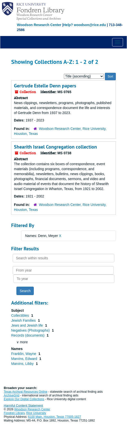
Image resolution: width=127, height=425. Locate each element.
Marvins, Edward (24, 359)
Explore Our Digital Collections (24, 399)
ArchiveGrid (11, 395)
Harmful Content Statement (23, 405)
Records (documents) (28, 335)
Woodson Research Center (39, 25)
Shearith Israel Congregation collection (55, 147)
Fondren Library (14, 413)
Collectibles (20, 315)
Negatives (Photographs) (31, 330)
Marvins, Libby (23, 364)
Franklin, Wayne (24, 354)
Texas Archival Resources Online (25, 391)
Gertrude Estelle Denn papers (45, 85)
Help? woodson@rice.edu (84, 25)
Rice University (36, 413)
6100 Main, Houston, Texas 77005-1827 (54, 417)
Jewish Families (24, 320)
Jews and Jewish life (27, 325)
